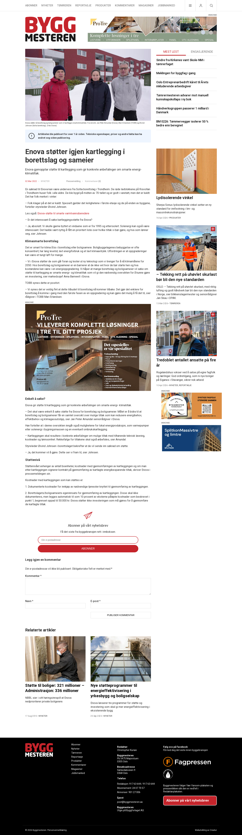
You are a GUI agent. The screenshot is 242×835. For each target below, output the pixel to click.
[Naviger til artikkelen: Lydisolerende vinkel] (186, 171)
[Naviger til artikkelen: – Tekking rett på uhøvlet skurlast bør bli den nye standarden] (186, 248)
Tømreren (64, 5)
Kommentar (33, 576)
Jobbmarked (166, 5)
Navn (29, 601)
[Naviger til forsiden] (50, 30)
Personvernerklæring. (57, 830)
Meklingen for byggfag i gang (175, 73)
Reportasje (83, 5)
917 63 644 (135, 783)
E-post (95, 601)
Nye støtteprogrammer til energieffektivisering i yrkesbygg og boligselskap (115, 690)
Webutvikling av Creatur (206, 830)
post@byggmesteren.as (130, 802)
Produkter (103, 5)
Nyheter (47, 5)
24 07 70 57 (138, 788)
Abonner (31, 5)
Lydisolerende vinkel (174, 197)
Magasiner (146, 5)
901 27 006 (134, 792)
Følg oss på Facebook (175, 747)
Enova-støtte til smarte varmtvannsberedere (63, 213)
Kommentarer (125, 5)
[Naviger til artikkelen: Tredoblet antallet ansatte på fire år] (186, 333)
